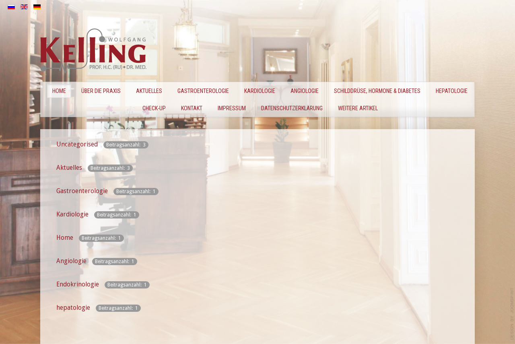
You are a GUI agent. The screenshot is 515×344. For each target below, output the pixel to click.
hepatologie (73, 307)
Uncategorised (77, 144)
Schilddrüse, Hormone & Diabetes (377, 91)
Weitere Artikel (358, 108)
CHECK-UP (154, 108)
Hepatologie (452, 91)
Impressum (232, 108)
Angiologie (304, 91)
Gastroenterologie (82, 191)
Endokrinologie (77, 284)
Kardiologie (72, 214)
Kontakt (191, 108)
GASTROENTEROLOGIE (203, 91)
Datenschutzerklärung (292, 108)
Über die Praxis (101, 91)
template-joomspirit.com (512, 314)
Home (59, 91)
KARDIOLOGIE (259, 91)
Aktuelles (149, 91)
